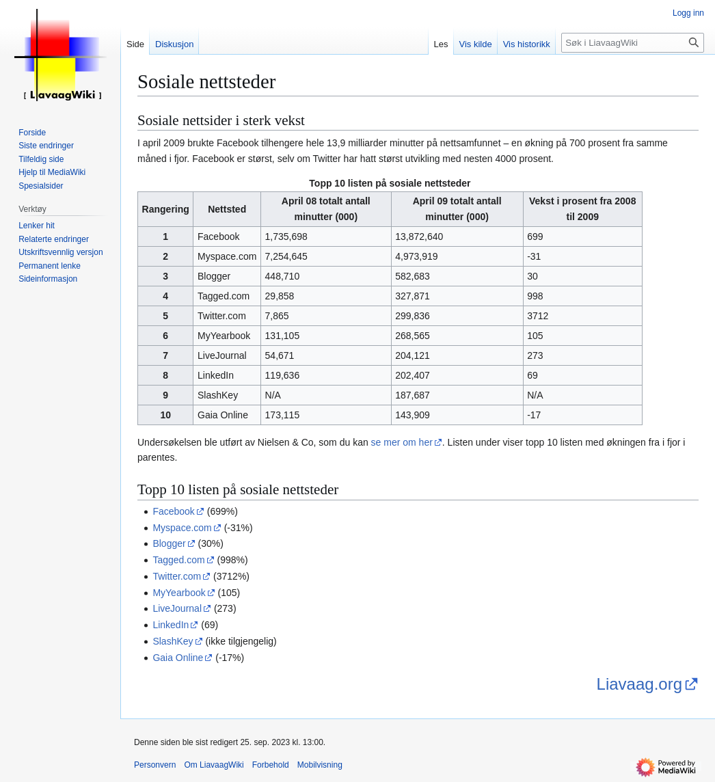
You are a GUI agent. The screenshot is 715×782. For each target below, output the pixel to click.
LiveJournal (177, 608)
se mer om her (402, 442)
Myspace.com (181, 527)
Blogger (168, 543)
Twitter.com (176, 576)
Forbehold (270, 765)
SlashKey (172, 641)
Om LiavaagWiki (213, 765)
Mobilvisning (319, 765)
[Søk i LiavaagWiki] (632, 43)
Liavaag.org (639, 684)
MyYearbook (178, 592)
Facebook (173, 511)
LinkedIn (170, 624)
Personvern (155, 765)
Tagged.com (178, 559)
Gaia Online (177, 657)
